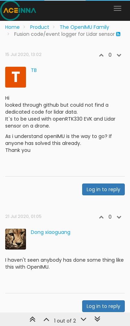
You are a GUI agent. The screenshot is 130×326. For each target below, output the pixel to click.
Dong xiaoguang (50, 232)
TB (34, 70)
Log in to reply (103, 189)
